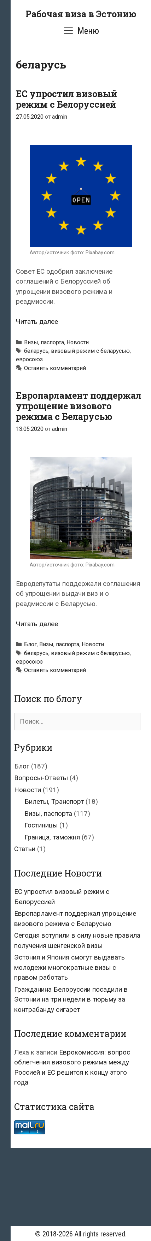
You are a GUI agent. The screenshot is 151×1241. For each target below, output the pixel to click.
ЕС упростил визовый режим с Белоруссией (66, 99)
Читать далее (37, 321)
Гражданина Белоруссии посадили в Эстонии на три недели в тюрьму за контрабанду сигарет (71, 999)
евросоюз (29, 359)
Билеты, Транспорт (54, 801)
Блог (30, 644)
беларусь (36, 351)
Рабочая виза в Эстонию (80, 14)
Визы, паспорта (44, 342)
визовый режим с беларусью (90, 351)
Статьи (24, 849)
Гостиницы (41, 825)
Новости (77, 342)
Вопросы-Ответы (41, 778)
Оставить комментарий (55, 368)
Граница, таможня (52, 837)
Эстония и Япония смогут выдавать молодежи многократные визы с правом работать (69, 967)
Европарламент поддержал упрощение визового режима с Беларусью (78, 406)
